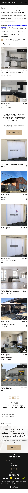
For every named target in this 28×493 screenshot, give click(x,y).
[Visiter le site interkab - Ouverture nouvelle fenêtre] (19, 478)
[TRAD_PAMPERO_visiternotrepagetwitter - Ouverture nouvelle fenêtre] (15, 469)
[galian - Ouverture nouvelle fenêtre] (5, 478)
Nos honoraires (10, 483)
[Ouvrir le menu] (26, 3)
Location (20, 7)
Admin (25, 483)
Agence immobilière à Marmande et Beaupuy (9, 7)
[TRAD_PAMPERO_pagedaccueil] (9, 2)
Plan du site (3, 483)
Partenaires (7, 484)
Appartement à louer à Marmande (9, 412)
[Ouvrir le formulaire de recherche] (22, 3)
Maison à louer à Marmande (8, 416)
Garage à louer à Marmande (8, 414)
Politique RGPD (15, 484)
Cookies (21, 484)
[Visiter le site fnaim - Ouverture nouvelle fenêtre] (11, 478)
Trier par (6, 44)
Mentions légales (19, 483)
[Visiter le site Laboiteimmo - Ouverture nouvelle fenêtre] (14, 487)
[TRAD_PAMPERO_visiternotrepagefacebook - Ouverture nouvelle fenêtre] (12, 469)
